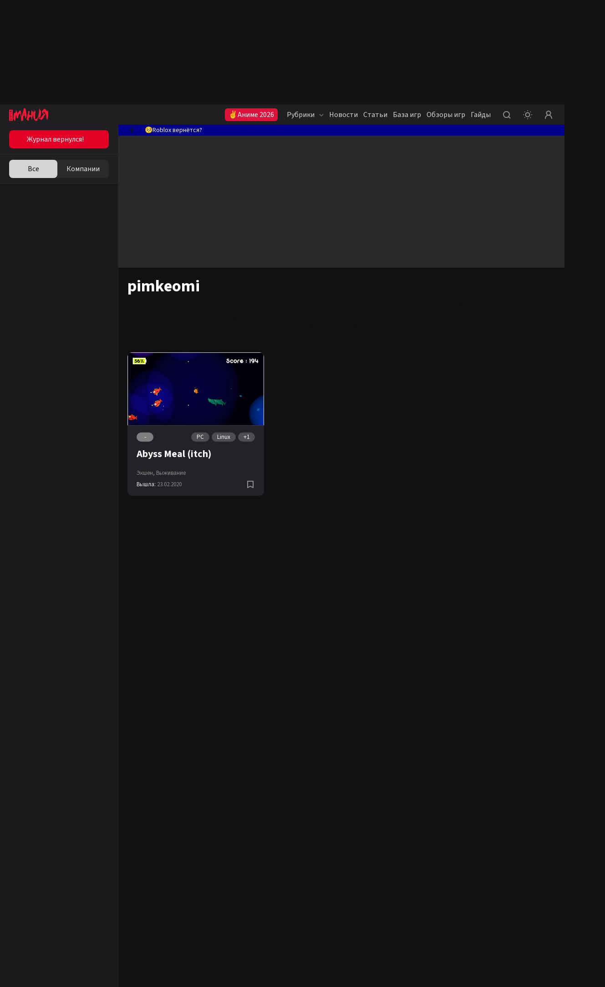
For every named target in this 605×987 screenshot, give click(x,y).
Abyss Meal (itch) (174, 454)
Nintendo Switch (431, 311)
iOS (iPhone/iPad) (382, 311)
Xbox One (318, 311)
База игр (407, 115)
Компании (83, 169)
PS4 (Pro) (289, 311)
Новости (343, 115)
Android (345, 311)
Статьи (375, 115)
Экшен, (146, 473)
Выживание (171, 473)
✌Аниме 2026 (251, 115)
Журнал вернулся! (55, 139)
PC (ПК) (264, 311)
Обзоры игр (446, 115)
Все (33, 169)
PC (200, 437)
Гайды (481, 115)
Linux (223, 437)
